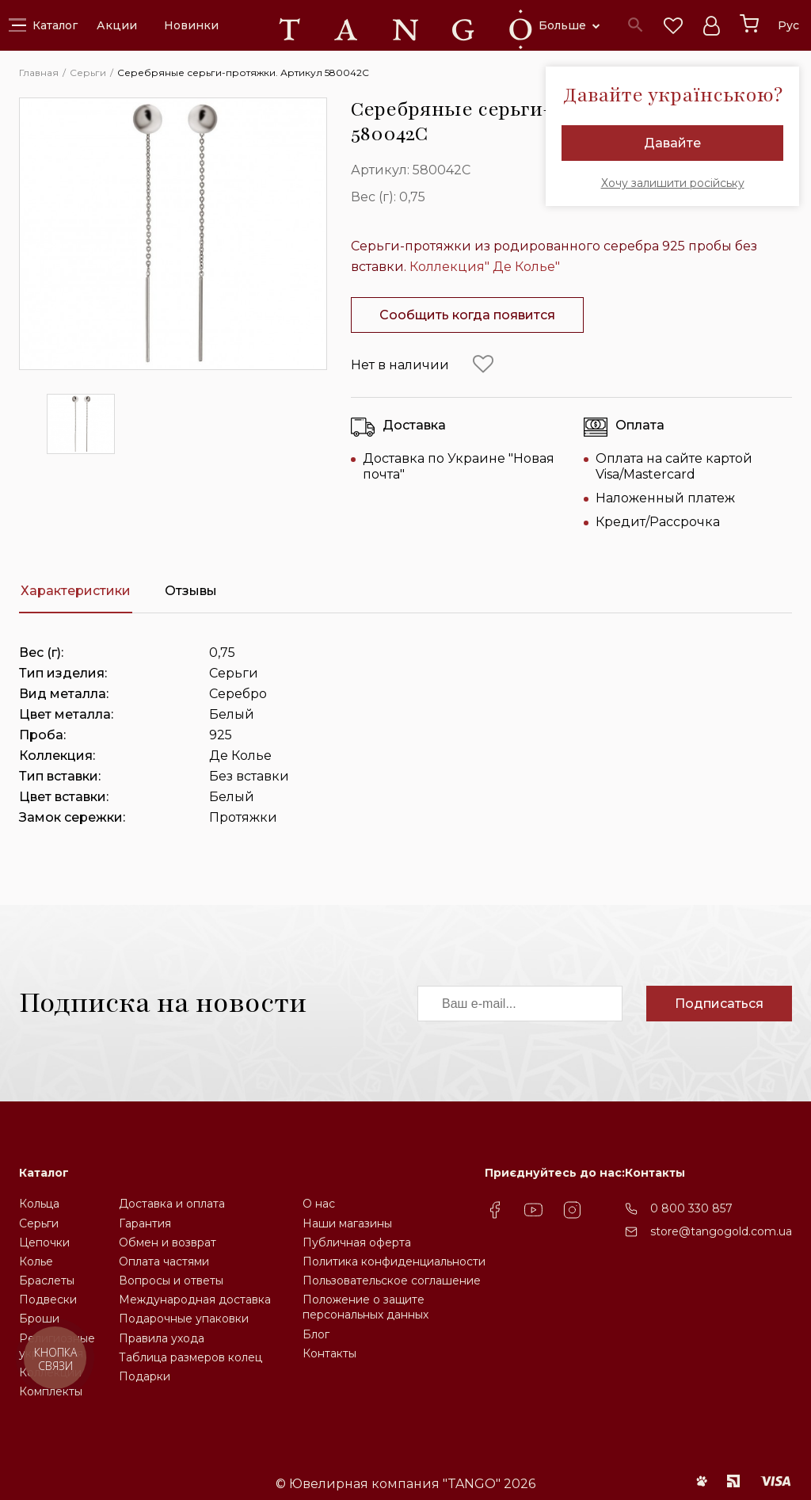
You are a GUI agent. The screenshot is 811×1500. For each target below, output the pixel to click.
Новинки (191, 25)
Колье (36, 1261)
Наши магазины (347, 1223)
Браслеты (46, 1280)
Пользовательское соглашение (392, 1280)
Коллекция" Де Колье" (484, 266)
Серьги (39, 1223)
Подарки (144, 1376)
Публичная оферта (357, 1242)
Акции (117, 25)
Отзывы (191, 590)
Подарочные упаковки (184, 1318)
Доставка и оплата (172, 1204)
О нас (319, 1204)
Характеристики (76, 590)
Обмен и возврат (167, 1242)
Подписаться (719, 1003)
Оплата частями (164, 1261)
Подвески (48, 1299)
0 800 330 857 (691, 1208)
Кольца (39, 1204)
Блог (316, 1334)
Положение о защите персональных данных (365, 1307)
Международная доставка (195, 1299)
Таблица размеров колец (190, 1357)
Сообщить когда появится (467, 315)
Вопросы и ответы (171, 1280)
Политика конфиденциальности (394, 1261)
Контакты (329, 1353)
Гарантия (145, 1223)
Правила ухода (161, 1338)
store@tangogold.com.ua (721, 1231)
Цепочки (44, 1242)
